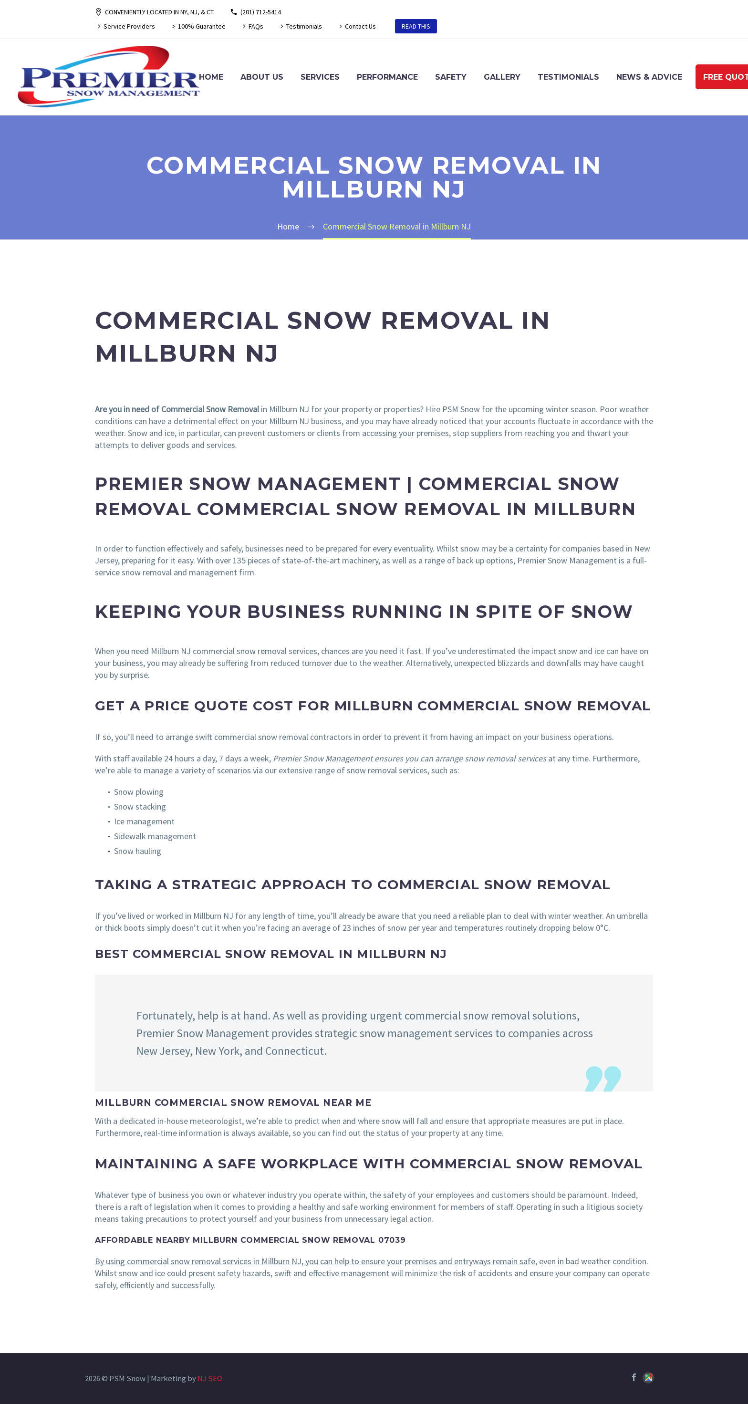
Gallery (502, 77)
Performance (387, 77)
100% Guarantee (202, 26)
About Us (261, 77)
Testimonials (304, 26)
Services (320, 77)
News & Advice (649, 77)
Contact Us (360, 26)
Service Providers (129, 26)
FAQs (256, 26)
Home (211, 77)
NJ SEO (209, 1378)
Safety (451, 77)
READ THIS (416, 26)
